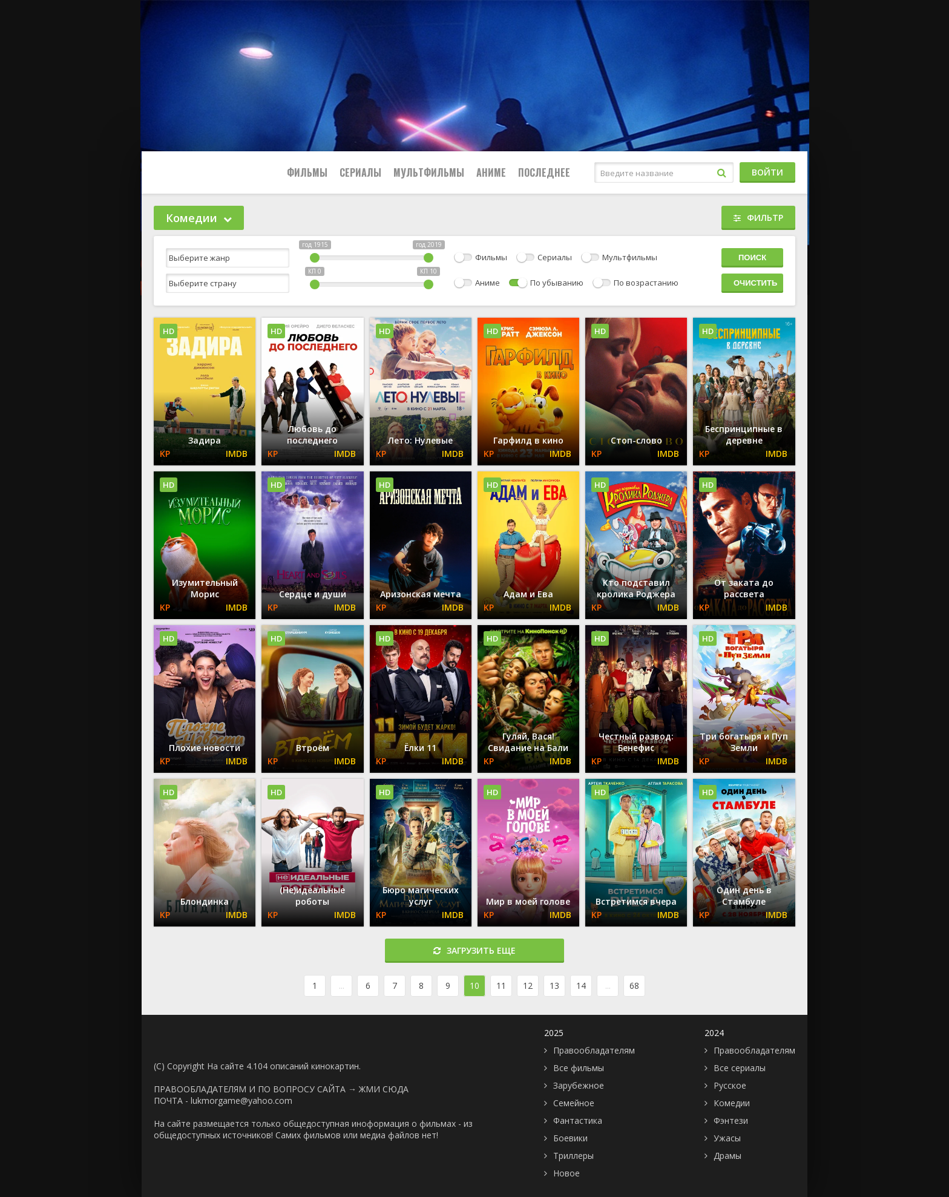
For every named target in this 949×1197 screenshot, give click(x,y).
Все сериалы (740, 1068)
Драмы (727, 1155)
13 (554, 985)
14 (581, 985)
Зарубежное (578, 1085)
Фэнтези (731, 1120)
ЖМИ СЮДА (384, 1089)
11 (501, 985)
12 (528, 985)
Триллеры (573, 1155)
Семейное (573, 1103)
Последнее (544, 172)
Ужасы (727, 1138)
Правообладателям (594, 1050)
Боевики (570, 1138)
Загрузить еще (474, 950)
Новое (566, 1173)
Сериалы (360, 172)
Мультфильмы (428, 172)
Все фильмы (578, 1068)
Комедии (732, 1103)
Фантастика (577, 1120)
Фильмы (307, 172)
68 (634, 985)
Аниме (491, 172)
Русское (730, 1085)
